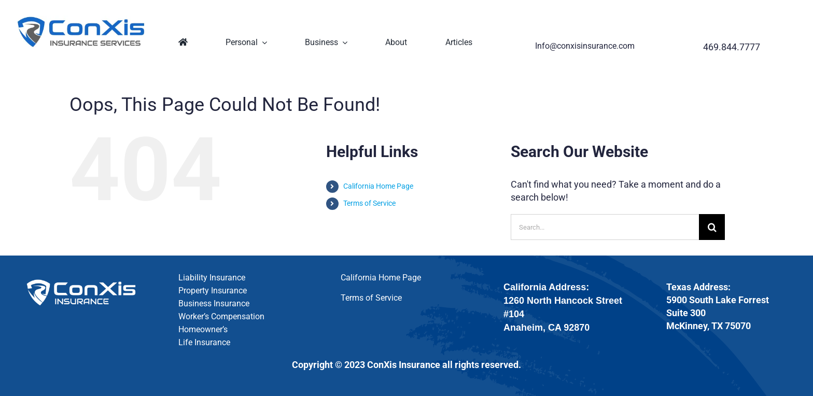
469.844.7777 (731, 46)
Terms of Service (369, 203)
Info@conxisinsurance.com (585, 46)
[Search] (712, 227)
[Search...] (605, 227)
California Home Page (378, 186)
